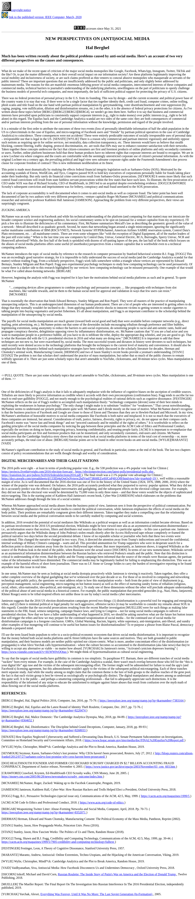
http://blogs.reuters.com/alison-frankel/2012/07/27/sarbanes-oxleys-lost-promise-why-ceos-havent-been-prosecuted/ (97, 755)
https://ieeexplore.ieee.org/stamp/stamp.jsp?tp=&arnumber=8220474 (44, 710)
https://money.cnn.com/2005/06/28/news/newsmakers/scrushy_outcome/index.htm (52, 776)
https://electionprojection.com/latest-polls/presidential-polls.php (114, 471)
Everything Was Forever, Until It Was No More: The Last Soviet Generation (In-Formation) (96, 894)
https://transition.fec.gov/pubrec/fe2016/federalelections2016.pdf (42, 475)
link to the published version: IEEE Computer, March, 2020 (45, 17)
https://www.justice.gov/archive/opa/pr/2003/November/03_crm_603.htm (131, 766)
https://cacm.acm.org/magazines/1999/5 (165, 796)
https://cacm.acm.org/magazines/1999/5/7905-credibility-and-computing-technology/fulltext (58, 841)
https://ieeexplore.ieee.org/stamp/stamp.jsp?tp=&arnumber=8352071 (44, 812)
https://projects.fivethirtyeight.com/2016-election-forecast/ (38, 471)
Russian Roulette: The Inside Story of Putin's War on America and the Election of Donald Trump (117, 874)
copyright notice (16, 10)
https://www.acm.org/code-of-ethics (102, 802)
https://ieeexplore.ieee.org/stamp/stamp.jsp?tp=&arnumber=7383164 (142, 700)
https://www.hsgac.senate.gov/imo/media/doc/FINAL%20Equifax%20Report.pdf (135, 740)
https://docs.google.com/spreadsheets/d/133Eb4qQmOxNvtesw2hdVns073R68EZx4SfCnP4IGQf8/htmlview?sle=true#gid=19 (79, 478)
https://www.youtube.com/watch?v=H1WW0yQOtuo (34, 651)
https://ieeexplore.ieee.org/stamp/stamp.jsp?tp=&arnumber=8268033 (44, 730)
